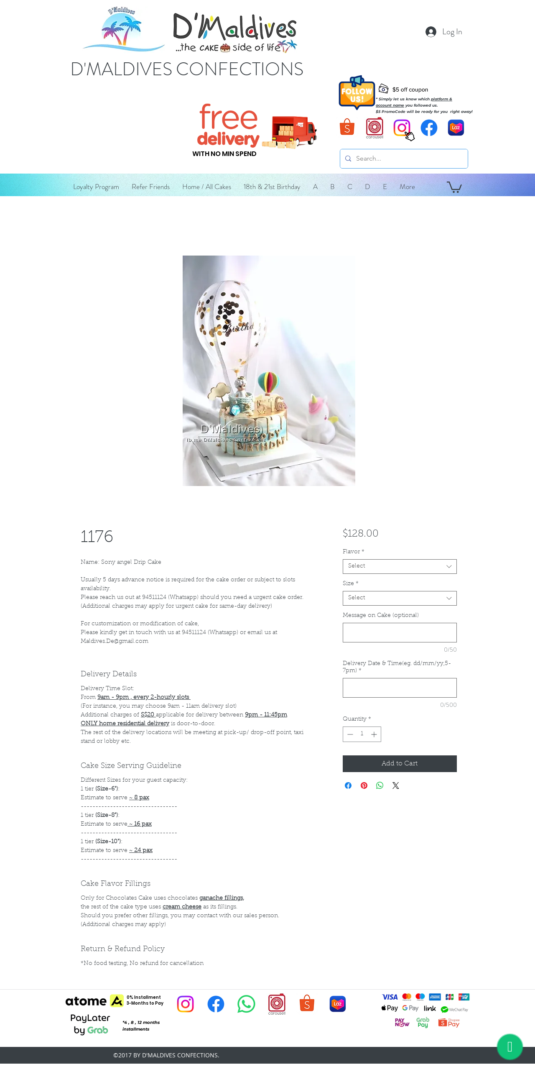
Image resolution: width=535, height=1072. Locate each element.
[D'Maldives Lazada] (456, 128)
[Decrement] (349, 734)
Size (351, 584)
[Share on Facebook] (348, 785)
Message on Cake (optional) (381, 616)
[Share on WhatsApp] (380, 785)
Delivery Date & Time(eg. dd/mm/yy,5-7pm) (397, 667)
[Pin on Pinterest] (364, 785)
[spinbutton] (361, 734)
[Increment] (374, 734)
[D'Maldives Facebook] (429, 128)
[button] (315, 186)
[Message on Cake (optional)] (399, 633)
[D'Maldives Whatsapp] (246, 1004)
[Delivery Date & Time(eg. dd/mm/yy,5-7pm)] (399, 688)
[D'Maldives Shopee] (347, 128)
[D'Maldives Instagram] (185, 1004)
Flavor (353, 552)
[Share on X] (396, 785)
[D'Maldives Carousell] (375, 128)
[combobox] (400, 566)
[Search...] (403, 158)
